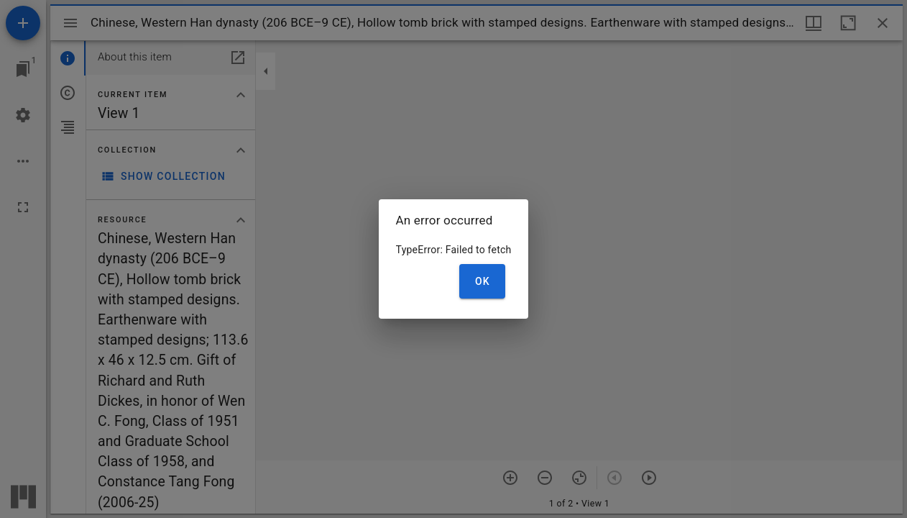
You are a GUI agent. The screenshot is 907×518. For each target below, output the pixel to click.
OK (482, 281)
